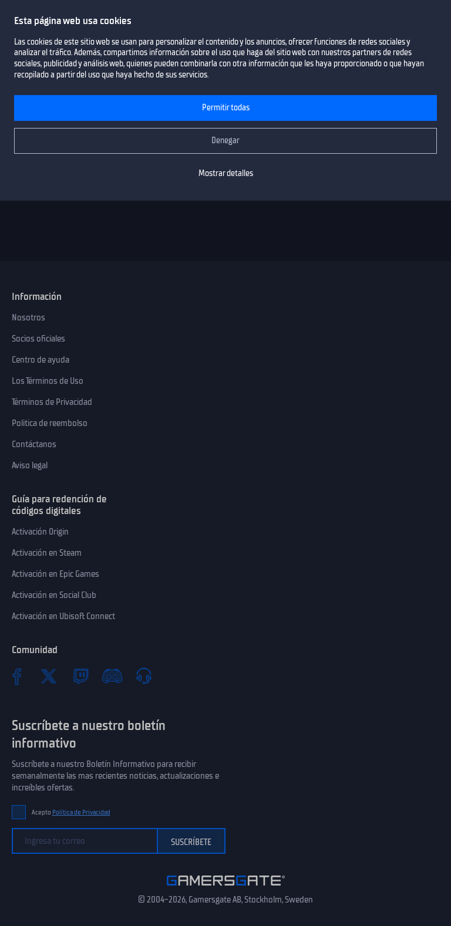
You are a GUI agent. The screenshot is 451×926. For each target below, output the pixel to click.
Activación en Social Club (54, 595)
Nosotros (28, 317)
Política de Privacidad (81, 812)
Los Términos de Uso (47, 381)
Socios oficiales (38, 338)
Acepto (71, 812)
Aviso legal (30, 465)
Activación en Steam (47, 553)
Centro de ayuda (40, 360)
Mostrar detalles (225, 173)
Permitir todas (226, 107)
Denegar (225, 140)
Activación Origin (40, 532)
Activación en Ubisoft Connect (63, 616)
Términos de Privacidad (52, 402)
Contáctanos (34, 444)
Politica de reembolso (49, 423)
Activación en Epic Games (55, 574)
